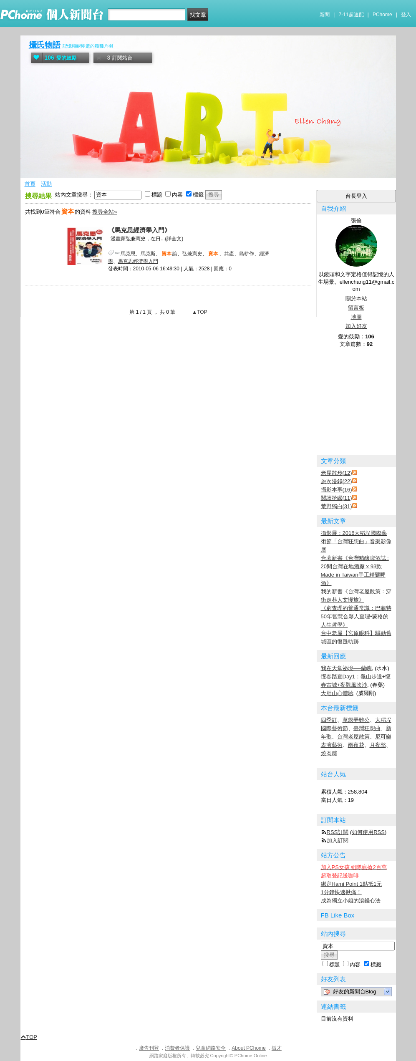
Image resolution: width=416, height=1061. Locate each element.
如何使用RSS (368, 832)
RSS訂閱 (338, 832)
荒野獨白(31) (336, 506)
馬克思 (128, 254)
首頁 (30, 184)
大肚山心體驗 (337, 693)
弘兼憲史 (192, 254)
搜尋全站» (104, 212)
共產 (229, 254)
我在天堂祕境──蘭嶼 (346, 668)
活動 (46, 184)
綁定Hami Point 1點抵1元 (351, 884)
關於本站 (356, 298)
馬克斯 (148, 254)
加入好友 (356, 326)
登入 (406, 15)
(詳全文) (174, 239)
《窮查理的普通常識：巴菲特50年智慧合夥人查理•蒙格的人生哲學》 (356, 616)
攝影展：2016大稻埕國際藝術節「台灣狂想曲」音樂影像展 (356, 541)
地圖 (356, 317)
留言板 (356, 308)
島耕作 (246, 254)
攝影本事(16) (336, 489)
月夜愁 (378, 745)
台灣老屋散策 (353, 736)
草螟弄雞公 (356, 720)
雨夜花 (356, 745)
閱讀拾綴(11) (336, 498)
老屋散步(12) (336, 473)
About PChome (248, 1048)
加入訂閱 (337, 840)
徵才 (277, 1048)
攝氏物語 (45, 44)
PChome (382, 15)
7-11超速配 (351, 15)
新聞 (325, 15)
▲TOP (199, 312)
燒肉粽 (329, 753)
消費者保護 (177, 1048)
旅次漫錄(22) (336, 481)
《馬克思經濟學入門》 (139, 230)
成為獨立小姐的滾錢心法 (351, 900)
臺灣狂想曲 (367, 728)
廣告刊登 (149, 1048)
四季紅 (329, 720)
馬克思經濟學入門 (138, 261)
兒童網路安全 (211, 1048)
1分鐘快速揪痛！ (341, 892)
